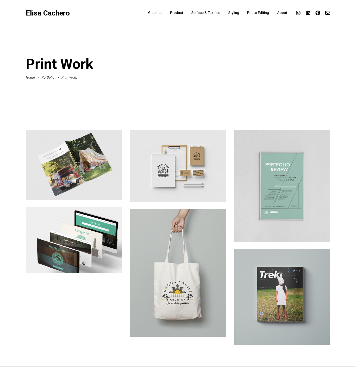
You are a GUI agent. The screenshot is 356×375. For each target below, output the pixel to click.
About (282, 13)
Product (176, 13)
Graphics (155, 13)
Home (30, 77)
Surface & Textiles (205, 13)
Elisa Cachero (48, 13)
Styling (233, 13)
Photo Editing (258, 13)
